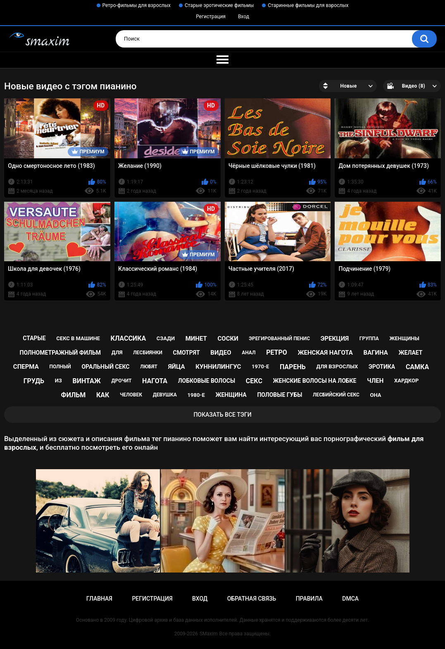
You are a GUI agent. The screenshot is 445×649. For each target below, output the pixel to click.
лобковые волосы (207, 380)
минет (196, 338)
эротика (382, 366)
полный (60, 367)
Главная (99, 598)
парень (293, 367)
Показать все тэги (222, 414)
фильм (73, 395)
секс (254, 381)
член (375, 380)
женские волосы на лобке (315, 380)
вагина (376, 352)
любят (148, 367)
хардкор (406, 380)
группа (369, 338)
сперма (26, 366)
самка (417, 367)
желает (411, 352)
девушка (165, 395)
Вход (243, 16)
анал (248, 353)
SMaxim (209, 634)
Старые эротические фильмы (219, 5)
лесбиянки (147, 353)
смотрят (186, 352)
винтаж (86, 381)
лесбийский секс (336, 395)
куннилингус (218, 366)
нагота (154, 381)
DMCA (350, 598)
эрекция (335, 338)
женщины (404, 338)
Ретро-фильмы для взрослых (136, 5)
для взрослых (337, 366)
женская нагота (325, 352)
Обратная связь (251, 598)
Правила (309, 598)
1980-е (196, 395)
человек (131, 395)
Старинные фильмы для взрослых (308, 5)
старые (34, 338)
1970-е (260, 366)
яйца (176, 366)
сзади (166, 338)
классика (128, 338)
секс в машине (78, 338)
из (58, 380)
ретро (276, 352)
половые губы (279, 394)
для (117, 352)
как (102, 395)
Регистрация (211, 16)
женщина (230, 394)
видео (220, 352)
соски (227, 338)
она (375, 395)
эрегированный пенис (279, 338)
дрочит (121, 381)
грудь (34, 381)
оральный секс (105, 366)
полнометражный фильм (60, 352)
